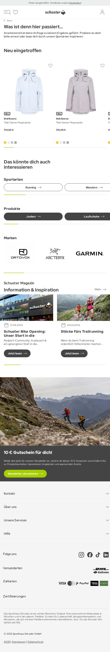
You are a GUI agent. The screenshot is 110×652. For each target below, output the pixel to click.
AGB (7, 641)
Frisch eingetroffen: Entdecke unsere (49, 2)
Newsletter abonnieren (23, 473)
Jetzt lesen (15, 353)
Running (31, 187)
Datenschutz (35, 641)
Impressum (19, 641)
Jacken (31, 216)
